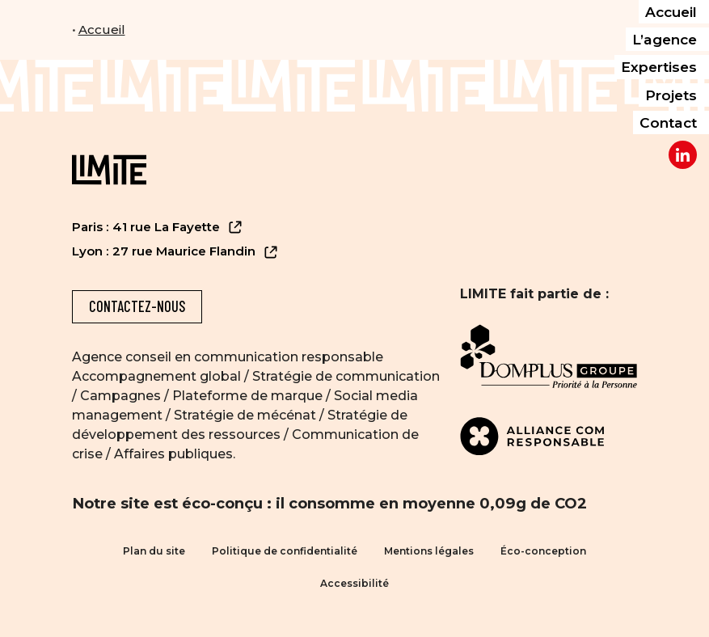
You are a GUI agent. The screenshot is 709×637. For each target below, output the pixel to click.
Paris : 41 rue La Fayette (157, 227)
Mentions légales (429, 551)
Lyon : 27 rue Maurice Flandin (175, 251)
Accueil (101, 29)
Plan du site (154, 551)
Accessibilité (354, 583)
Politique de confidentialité (284, 551)
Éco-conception (543, 551)
